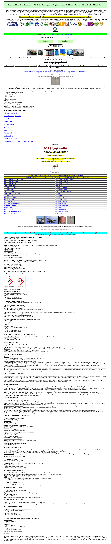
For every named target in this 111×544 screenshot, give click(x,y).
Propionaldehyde (8, 136)
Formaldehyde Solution (10, 139)
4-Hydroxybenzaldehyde (10, 113)
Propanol (6, 119)
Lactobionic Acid (60, 195)
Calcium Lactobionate (10, 187)
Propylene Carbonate (10, 205)
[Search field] (62, 37)
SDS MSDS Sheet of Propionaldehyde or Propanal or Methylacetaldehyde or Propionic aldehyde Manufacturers (55, 71)
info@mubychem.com (57, 155)
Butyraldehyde (8, 130)
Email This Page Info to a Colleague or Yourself (63, 34)
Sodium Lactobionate (62, 211)
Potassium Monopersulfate (63, 205)
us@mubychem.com (57, 160)
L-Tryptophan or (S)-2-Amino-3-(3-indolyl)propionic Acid (20, 141)
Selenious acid (8, 207)
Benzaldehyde (8, 127)
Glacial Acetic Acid (9, 195)
